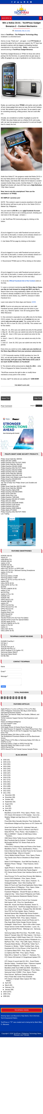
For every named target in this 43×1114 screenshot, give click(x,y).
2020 (5, 773)
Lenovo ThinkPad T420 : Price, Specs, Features (20, 918)
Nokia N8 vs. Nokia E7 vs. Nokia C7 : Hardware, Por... (23, 955)
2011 (5, 793)
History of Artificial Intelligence (11, 722)
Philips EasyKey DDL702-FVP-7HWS (13, 462)
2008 (5, 996)
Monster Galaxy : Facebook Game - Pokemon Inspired (23, 963)
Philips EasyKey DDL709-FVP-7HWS (13, 512)
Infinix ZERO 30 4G (7, 630)
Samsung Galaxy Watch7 (9, 652)
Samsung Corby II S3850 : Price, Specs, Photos (21, 972)
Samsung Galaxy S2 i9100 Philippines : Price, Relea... (23, 970)
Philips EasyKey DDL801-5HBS (11, 466)
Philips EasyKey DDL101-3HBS (11, 472)
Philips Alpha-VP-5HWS (9, 510)
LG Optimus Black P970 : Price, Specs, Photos (20, 950)
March (7, 985)
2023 (5, 766)
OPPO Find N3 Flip (7, 605)
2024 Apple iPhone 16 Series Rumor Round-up (16, 727)
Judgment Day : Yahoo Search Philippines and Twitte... (23, 894)
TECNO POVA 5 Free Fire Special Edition (15, 620)
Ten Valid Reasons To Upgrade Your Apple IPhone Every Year (21, 729)
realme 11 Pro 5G (7, 625)
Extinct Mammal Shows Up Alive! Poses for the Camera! (23, 851)
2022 (5, 768)
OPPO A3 (4, 574)
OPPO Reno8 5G (6, 614)
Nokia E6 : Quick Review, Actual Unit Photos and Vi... (22, 920)
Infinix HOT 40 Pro (7, 629)
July (6, 806)
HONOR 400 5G (6, 561)
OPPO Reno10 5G (7, 609)
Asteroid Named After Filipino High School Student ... (22, 913)
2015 (5, 784)
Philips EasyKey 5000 (8, 481)
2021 (5, 771)
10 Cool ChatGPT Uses (8, 723)
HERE (34, 302)
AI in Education (6, 725)
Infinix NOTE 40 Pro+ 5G (9, 585)
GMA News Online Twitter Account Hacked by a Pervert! (23, 838)
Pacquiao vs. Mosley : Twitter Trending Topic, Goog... (22, 946)
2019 (5, 775)
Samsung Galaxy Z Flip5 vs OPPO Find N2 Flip (16, 743)
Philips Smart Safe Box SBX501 (11, 459)
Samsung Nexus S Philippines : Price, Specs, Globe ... (23, 887)
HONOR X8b (5, 598)
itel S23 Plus (5, 592)
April (6, 983)
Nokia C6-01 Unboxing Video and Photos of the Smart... (23, 846)
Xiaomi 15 (4, 557)
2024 (5, 764)
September (9, 802)
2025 (5, 762)
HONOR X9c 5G (6, 565)
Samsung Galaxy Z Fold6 (9, 576)
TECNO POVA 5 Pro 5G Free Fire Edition (14, 618)
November (8, 797)
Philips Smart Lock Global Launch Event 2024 (16, 477)
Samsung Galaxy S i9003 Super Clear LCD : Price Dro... (23, 937)
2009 (5, 994)
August (7, 804)
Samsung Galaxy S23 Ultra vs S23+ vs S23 (15, 745)
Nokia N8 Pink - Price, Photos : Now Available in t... (22, 832)
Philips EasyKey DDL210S (10, 506)
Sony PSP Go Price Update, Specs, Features (20, 911)
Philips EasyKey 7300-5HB (10, 497)
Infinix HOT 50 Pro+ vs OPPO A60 (12, 568)
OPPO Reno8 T (6, 616)
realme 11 (4, 627)
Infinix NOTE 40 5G (7, 583)
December (8, 795)
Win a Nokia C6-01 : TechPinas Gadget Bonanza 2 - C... (23, 907)
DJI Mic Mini (5, 656)
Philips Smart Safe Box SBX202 (11, 473)
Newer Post (6, 398)
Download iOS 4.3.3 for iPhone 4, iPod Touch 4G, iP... (22, 948)
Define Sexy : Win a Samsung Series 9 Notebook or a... (23, 939)
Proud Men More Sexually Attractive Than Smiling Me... (23, 821)
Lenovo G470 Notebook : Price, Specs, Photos (20, 878)
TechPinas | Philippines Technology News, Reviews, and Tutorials (28, 1034)
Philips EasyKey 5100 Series (10, 504)
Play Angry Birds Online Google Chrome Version (21, 922)
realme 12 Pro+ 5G (7, 594)
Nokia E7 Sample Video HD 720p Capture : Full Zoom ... (23, 935)
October (8, 799)
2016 (5, 782)
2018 (5, 777)
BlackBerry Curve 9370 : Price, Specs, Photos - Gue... (23, 813)
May (6, 810)
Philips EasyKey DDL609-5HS (11, 479)
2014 (5, 786)
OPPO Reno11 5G (7, 599)
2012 (5, 790)
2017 (5, 779)
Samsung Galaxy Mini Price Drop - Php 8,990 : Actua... (23, 933)
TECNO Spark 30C (7, 567)
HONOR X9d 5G (6, 556)
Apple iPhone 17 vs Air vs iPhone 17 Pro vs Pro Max (18, 709)
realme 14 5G (5, 563)
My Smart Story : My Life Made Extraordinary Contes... (23, 915)
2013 (5, 788)
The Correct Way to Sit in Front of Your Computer (21, 900)
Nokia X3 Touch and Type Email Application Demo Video (23, 885)
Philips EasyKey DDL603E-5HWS (12, 503)
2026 (5, 760)
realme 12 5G (5, 590)
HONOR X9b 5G (6, 601)
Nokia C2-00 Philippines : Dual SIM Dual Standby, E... (22, 861)
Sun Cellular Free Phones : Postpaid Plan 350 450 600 (23, 909)
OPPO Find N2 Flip (7, 747)
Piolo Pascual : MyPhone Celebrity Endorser (19, 974)
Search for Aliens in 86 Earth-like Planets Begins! (21, 870)
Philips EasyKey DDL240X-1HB (11, 475)
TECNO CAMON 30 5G (9, 588)
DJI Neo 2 (4, 643)
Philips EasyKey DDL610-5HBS (11, 470)
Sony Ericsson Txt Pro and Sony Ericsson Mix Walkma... (23, 876)
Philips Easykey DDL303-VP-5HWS (13, 499)
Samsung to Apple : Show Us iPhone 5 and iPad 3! (21, 829)
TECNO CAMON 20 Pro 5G (10, 623)
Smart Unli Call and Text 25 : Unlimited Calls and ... (22, 827)
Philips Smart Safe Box (8, 493)
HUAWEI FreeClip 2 (7, 641)
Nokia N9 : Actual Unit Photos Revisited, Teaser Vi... (22, 904)
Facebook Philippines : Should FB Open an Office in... (22, 892)
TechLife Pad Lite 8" (7, 647)
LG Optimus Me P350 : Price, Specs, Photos (19, 953)
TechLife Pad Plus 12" (8, 648)
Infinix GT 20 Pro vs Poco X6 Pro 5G (13, 579)
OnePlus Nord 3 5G (7, 612)
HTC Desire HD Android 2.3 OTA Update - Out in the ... (23, 815)
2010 (5, 992)
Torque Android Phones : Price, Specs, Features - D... (22, 881)
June (7, 808)
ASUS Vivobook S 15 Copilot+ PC (12, 650)
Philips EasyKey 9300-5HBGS (11, 508)
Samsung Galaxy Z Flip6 (9, 577)
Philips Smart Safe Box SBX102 (11, 464)
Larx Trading (5, 514)
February (8, 987)
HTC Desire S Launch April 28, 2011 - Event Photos (22, 961)
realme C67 (5, 603)
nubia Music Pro (6, 559)
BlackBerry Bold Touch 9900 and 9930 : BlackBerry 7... (23, 968)
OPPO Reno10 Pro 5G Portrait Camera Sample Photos (19, 749)
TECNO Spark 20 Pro (8, 621)
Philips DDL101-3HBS (8, 501)
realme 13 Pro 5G (7, 572)
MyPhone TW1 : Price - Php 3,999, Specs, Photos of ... (23, 942)
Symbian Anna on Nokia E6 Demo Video (18, 889)
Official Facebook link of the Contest (22, 281)
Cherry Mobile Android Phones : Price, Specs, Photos (22, 855)
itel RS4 (3, 587)
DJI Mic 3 (4, 645)
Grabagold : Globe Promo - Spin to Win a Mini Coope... (23, 924)
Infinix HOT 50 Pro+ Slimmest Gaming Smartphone (18, 570)
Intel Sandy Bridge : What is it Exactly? (17, 853)
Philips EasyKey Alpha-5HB (10, 490)
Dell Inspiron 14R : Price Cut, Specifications (19, 902)
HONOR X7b (5, 596)
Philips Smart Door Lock (9, 495)
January (8, 989)
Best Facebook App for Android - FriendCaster (20, 840)
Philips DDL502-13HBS (8, 461)
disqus (32, 405)
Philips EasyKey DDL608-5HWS (11, 492)
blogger (39, 405)
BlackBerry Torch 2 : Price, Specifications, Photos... (22, 849)
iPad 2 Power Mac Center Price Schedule (18, 976)
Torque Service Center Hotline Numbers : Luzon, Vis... (23, 927)
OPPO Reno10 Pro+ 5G (9, 607)
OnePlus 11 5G (6, 610)
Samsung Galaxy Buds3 (9, 654)
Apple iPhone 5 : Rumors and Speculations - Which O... (23, 868)
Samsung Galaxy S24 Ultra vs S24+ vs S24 (15, 734)
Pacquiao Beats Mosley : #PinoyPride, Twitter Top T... (22, 944)
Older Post (37, 398)
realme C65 (5, 581)
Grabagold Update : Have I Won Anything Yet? (20, 883)
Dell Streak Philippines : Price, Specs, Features (20, 965)
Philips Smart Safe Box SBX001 (11, 488)
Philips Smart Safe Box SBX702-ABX (13, 486)
